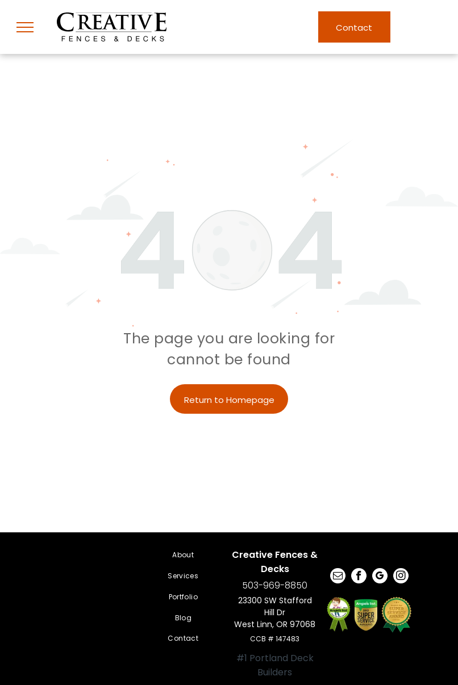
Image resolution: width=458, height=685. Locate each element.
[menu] (25, 27)
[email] (337, 577)
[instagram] (401, 577)
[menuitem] (183, 555)
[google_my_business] (379, 577)
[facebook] (358, 577)
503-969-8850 (274, 585)
